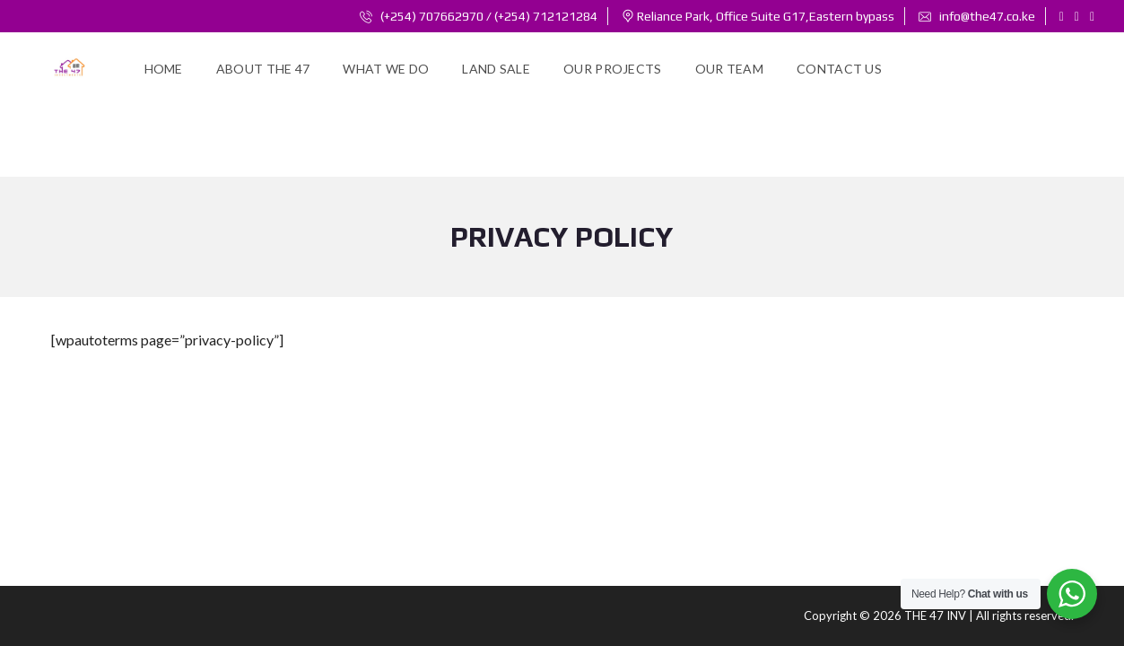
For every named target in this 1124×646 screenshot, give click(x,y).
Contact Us (839, 68)
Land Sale (496, 68)
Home (163, 68)
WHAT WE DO (386, 68)
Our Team (729, 68)
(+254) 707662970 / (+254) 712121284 (478, 16)
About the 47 (263, 68)
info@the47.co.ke (977, 16)
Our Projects (612, 68)
